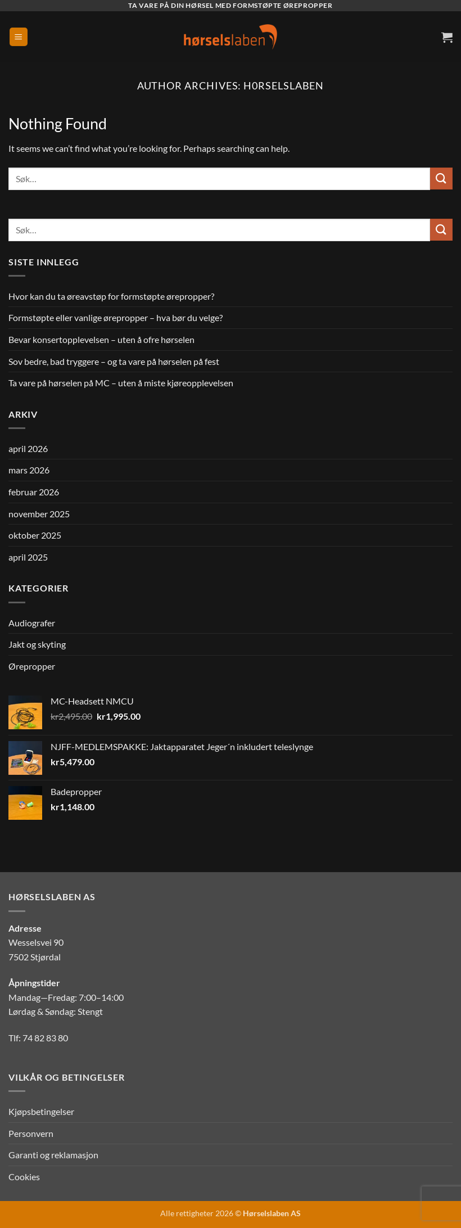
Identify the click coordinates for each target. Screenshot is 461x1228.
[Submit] (441, 178)
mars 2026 (28, 469)
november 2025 (39, 513)
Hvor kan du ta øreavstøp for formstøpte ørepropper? (111, 296)
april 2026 (28, 448)
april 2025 (28, 557)
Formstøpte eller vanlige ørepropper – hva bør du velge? (115, 317)
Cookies (24, 1176)
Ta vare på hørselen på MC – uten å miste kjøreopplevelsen (120, 382)
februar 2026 (33, 491)
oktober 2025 (34, 535)
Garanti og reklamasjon (53, 1154)
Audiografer (31, 622)
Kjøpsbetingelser (41, 1111)
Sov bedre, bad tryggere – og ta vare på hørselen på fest (113, 361)
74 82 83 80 (45, 1037)
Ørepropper (31, 666)
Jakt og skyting (37, 644)
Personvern (30, 1133)
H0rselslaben (283, 85)
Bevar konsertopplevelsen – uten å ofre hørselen (101, 339)
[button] (19, 37)
